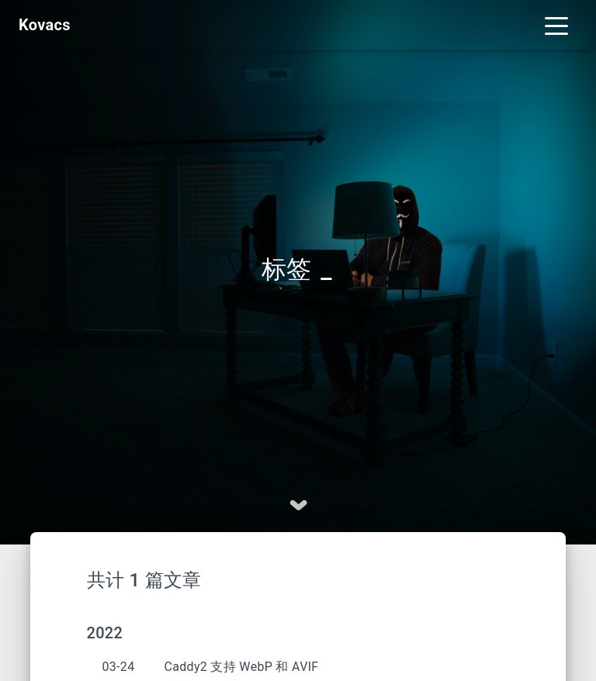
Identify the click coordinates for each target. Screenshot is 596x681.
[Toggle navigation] (556, 25)
